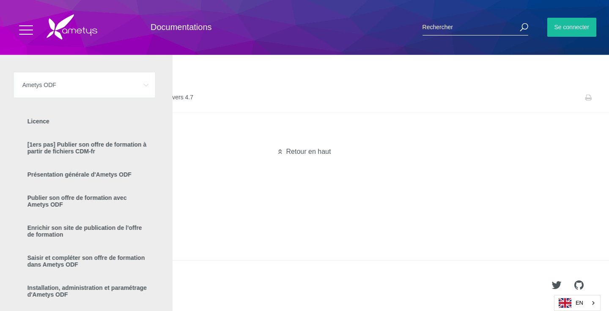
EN (571, 303)
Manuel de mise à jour (103, 98)
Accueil (25, 98)
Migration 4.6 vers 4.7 (104, 134)
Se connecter (572, 27)
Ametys (56, 286)
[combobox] (577, 303)
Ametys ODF (56, 98)
